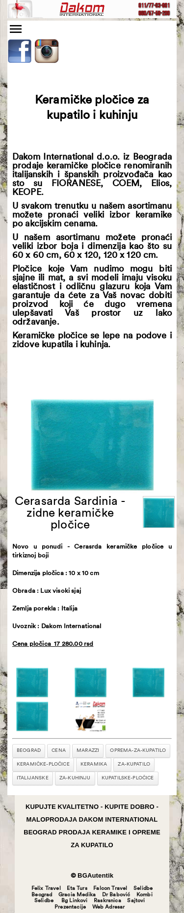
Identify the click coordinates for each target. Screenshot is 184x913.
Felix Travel (46, 888)
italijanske (33, 778)
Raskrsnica (107, 901)
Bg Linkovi (74, 901)
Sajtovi (136, 901)
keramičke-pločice (43, 764)
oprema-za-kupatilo (138, 750)
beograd (29, 750)
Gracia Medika (77, 895)
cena (59, 750)
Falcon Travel (110, 888)
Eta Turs (77, 888)
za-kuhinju (75, 778)
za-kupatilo (134, 764)
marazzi (88, 750)
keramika (93, 764)
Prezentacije (70, 907)
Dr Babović (116, 895)
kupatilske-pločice (128, 778)
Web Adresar (108, 907)
